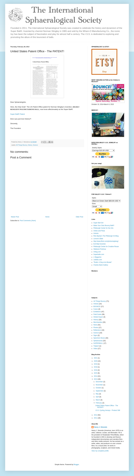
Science (35, 145)
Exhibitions (97, 312)
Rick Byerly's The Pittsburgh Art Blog (106, 236)
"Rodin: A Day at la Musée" (102, 262)
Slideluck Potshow (99, 249)
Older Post (79, 217)
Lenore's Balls (98, 239)
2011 (96, 418)
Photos (95, 327)
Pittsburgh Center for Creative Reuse (106, 246)
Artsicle (95, 233)
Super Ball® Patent (17, 114)
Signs (95, 335)
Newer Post (15, 217)
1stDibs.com (97, 260)
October (99, 388)
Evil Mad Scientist (99, 244)
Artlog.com (97, 252)
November (99, 385)
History (30, 145)
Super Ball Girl (98, 223)
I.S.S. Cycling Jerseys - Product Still (107, 410)
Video (95, 348)
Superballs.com (98, 254)
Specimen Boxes (99, 338)
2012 (96, 415)
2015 (96, 373)
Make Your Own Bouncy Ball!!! (103, 225)
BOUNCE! (96, 306)
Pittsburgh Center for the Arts (103, 228)
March (98, 400)
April (97, 397)
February (99, 403)
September (100, 391)
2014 (96, 376)
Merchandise (97, 322)
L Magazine (97, 257)
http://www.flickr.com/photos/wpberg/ (105, 241)
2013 (96, 379)
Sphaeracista (97, 341)
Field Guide (97, 314)
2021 (96, 358)
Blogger (76, 464)
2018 (96, 367)
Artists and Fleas (99, 231)
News (95, 325)
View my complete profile (100, 451)
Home (47, 217)
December (99, 382)
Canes (95, 309)
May (97, 394)
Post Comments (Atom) (28, 220)
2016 (96, 370)
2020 (96, 361)
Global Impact (98, 317)
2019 (96, 364)
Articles (95, 304)
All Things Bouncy (21, 145)
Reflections (97, 330)
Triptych (96, 346)
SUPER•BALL (98, 343)
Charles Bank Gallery (100, 265)
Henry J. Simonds (100, 427)
